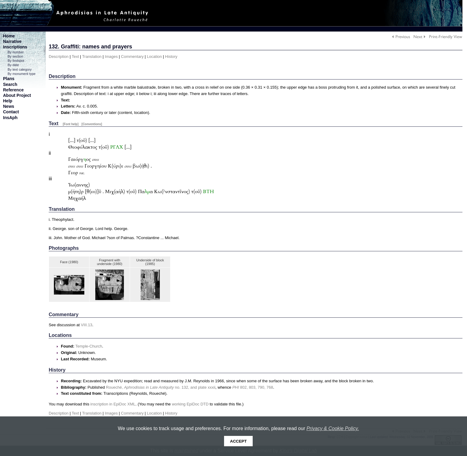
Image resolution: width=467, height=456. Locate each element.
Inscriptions (15, 46)
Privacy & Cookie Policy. (333, 428)
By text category (20, 69)
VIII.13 (87, 325)
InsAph (10, 117)
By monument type (22, 74)
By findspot (16, 60)
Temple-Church (88, 346)
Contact (11, 111)
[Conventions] (92, 124)
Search (10, 84)
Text (75, 56)
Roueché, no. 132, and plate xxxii (160, 387)
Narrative (12, 41)
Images (111, 56)
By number (16, 52)
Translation (92, 56)
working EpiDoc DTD (190, 404)
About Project (17, 95)
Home (9, 36)
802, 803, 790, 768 (252, 387)
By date (13, 65)
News (8, 106)
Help (7, 100)
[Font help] (71, 124)
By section (15, 56)
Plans (8, 78)
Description (58, 56)
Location (154, 56)
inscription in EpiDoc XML (112, 404)
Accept (238, 441)
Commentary (132, 56)
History (171, 56)
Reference (13, 89)
